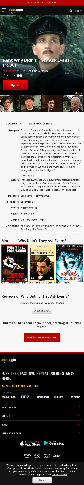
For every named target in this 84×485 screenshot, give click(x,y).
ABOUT (41, 424)
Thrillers (42, 219)
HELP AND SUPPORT (41, 433)
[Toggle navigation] (5, 9)
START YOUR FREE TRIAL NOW (42, 2)
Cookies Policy (59, 474)
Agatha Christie (29, 207)
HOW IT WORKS (41, 407)
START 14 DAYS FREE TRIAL (42, 337)
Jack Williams (28, 201)
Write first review (42, 311)
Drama (34, 219)
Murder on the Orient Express (42, 282)
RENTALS (41, 416)
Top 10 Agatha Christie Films (35, 229)
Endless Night (62, 282)
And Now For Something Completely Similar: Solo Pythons (50, 225)
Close (42, 480)
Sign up (15, 85)
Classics (25, 219)
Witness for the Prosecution (13, 282)
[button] (70, 11)
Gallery (77, 93)
